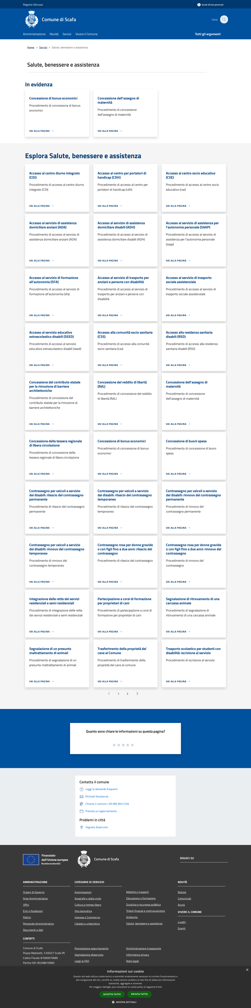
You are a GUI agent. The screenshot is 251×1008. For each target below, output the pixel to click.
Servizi (43, 47)
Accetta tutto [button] (112, 994)
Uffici (26, 905)
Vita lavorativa (83, 911)
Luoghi (182, 922)
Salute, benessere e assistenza (144, 923)
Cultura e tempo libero (88, 905)
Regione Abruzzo (33, 4)
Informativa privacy (137, 955)
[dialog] (125, 987)
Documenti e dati (33, 930)
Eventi (181, 928)
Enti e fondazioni (33, 911)
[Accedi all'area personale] (210, 5)
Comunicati (184, 898)
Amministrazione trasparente (143, 948)
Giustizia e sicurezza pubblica (143, 904)
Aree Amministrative (35, 898)
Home (30, 47)
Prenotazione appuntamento (91, 948)
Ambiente (132, 917)
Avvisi (181, 905)
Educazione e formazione (141, 898)
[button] (125, 1002)
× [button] (247, 970)
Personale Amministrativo (38, 923)
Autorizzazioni (83, 892)
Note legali (132, 961)
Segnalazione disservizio (89, 955)
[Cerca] (224, 19)
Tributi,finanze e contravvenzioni (145, 911)
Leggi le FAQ (82, 961)
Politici (27, 917)
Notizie (182, 892)
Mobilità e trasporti (137, 892)
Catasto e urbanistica (87, 923)
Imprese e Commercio (87, 917)
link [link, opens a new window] (160, 986)
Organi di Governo (33, 892)
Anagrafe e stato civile (88, 898)
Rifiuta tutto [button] (139, 994)
